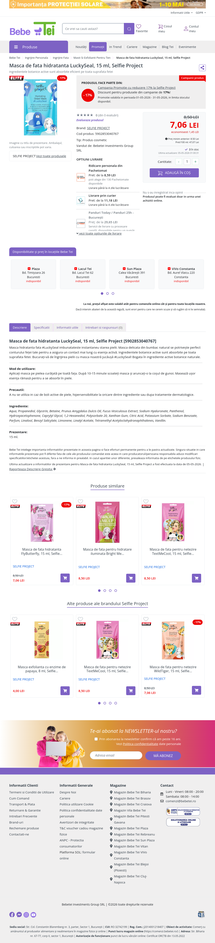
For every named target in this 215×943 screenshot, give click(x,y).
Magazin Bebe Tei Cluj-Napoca (128, 879)
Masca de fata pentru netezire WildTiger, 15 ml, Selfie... (173, 669)
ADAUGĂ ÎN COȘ (174, 172)
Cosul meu (165, 27)
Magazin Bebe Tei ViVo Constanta (128, 855)
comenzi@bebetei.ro (181, 801)
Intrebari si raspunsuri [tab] (103, 327)
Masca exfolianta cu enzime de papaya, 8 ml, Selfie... (42, 669)
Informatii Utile (180, 13)
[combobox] (93, 29)
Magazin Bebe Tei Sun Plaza (132, 840)
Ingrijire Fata (61, 58)
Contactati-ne (19, 834)
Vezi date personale (148, 744)
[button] (102, 293)
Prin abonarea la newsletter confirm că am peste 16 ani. (140, 739)
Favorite (142, 28)
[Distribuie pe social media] (202, 67)
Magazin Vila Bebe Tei (128, 810)
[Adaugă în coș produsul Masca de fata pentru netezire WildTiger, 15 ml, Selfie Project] (196, 690)
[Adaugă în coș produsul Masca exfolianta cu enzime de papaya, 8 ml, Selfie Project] (65, 690)
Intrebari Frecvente (23, 816)
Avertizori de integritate (77, 822)
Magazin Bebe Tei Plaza (129, 828)
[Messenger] (19, 914)
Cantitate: (165, 161)
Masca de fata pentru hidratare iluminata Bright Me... (107, 551)
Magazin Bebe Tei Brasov (130, 798)
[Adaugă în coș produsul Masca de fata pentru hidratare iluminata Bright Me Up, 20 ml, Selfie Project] (130, 578)
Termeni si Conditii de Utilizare (31, 792)
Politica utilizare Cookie (76, 804)
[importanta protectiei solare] (107, 4)
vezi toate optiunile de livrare (99, 233)
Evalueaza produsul (90, 120)
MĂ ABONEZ (163, 755)
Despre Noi (68, 792)
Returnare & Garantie (25, 810)
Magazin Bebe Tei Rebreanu (132, 834)
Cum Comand (19, 798)
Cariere (65, 798)
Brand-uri (16, 822)
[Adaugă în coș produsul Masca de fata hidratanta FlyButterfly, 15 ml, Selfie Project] (65, 578)
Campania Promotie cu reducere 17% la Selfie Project (137, 87)
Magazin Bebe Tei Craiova (131, 804)
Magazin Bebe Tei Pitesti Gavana (129, 819)
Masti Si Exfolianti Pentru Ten (91, 58)
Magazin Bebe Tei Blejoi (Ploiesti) (129, 867)
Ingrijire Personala (36, 58)
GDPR (200, 13)
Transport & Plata (22, 804)
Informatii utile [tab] (67, 327)
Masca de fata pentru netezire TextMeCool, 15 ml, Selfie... (173, 551)
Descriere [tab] (20, 327)
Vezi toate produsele (51, 156)
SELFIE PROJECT (98, 128)
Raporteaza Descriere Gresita (32, 469)
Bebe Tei (14, 58)
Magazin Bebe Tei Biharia (130, 792)
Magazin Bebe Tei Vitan (129, 846)
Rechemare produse (24, 828)
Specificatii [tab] (42, 327)
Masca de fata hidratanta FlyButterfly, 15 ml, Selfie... (41, 551)
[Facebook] (12, 914)
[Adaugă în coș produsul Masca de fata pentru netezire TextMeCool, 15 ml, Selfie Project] (196, 578)
